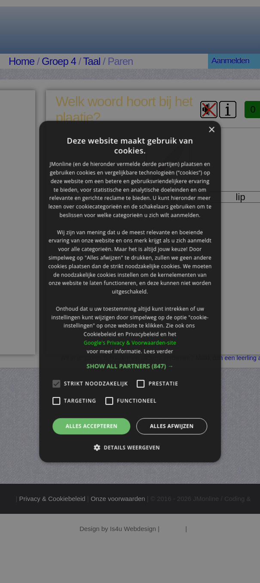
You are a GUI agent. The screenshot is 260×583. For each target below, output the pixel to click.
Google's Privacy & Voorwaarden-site (130, 342)
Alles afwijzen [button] (172, 426)
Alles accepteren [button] (92, 426)
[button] (130, 366)
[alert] (130, 291)
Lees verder (158, 351)
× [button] (211, 130)
